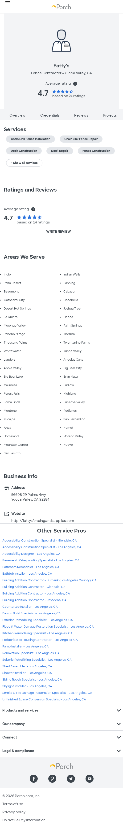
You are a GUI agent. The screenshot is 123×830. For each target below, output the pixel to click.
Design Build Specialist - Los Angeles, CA (31, 613)
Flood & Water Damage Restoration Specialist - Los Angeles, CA (48, 627)
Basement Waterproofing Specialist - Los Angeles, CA (40, 560)
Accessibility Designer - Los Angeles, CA (31, 554)
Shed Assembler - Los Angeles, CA (27, 666)
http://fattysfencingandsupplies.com (42, 521)
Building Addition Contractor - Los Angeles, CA (36, 593)
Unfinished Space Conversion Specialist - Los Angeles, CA (44, 699)
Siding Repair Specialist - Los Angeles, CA (32, 679)
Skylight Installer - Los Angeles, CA (27, 686)
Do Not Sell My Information (23, 820)
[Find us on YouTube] (90, 779)
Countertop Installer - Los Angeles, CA (30, 607)
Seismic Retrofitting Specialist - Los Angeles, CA (37, 660)
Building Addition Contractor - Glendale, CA (34, 587)
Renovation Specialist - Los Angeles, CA (31, 653)
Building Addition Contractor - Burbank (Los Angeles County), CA (49, 580)
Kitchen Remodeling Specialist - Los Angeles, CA (37, 633)
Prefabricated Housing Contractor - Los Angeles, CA (40, 640)
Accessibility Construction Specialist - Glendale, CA (39, 540)
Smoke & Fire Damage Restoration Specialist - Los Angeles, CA (47, 693)
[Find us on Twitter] (71, 779)
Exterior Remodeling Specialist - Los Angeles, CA (37, 620)
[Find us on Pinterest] (52, 779)
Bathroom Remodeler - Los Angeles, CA (30, 567)
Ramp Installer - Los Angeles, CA (25, 646)
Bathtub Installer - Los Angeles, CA (27, 574)
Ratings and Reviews (30, 189)
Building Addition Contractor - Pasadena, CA (34, 600)
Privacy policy (13, 812)
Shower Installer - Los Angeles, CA (27, 673)
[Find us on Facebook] (34, 779)
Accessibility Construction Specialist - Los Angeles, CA (41, 547)
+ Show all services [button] (24, 163)
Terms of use (12, 804)
